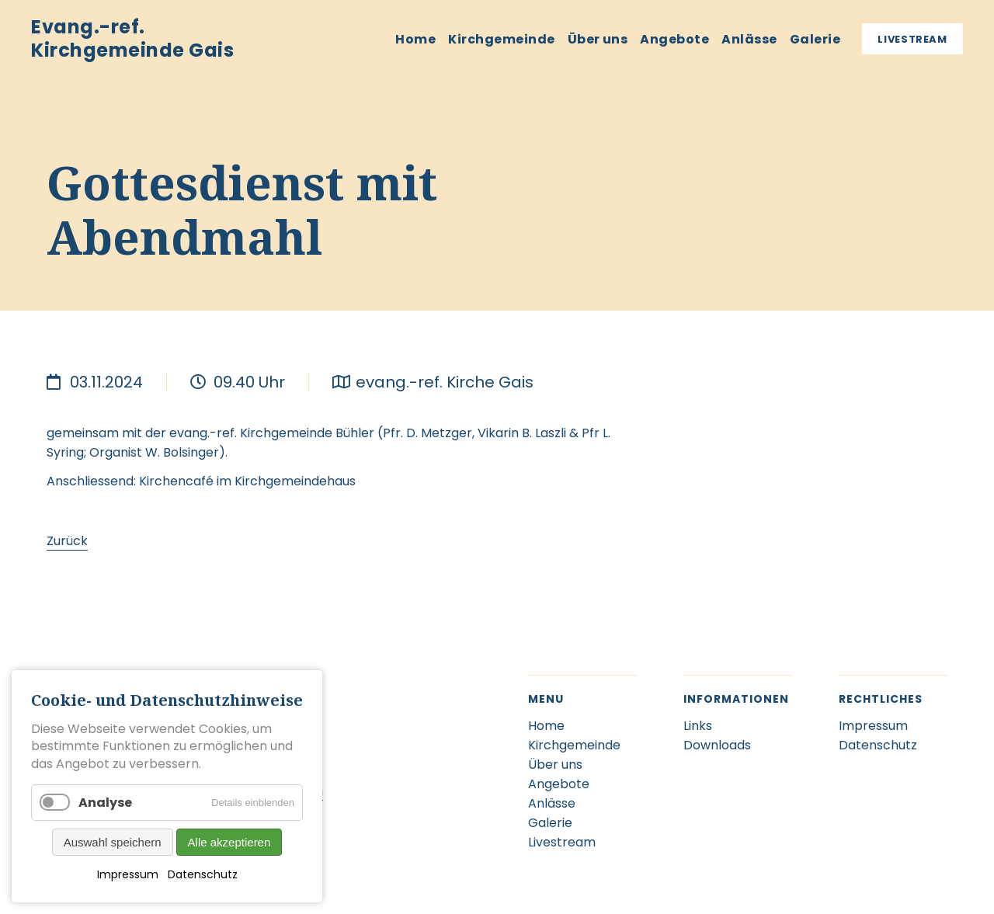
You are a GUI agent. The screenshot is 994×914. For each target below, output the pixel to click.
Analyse (105, 802)
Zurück (67, 541)
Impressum (127, 874)
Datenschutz (203, 874)
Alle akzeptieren (229, 842)
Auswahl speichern (113, 842)
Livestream (912, 39)
